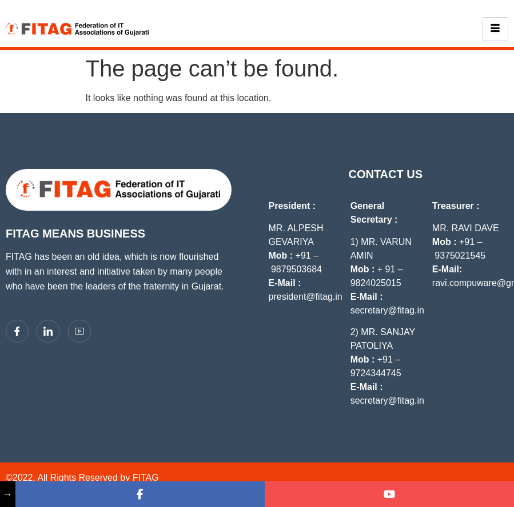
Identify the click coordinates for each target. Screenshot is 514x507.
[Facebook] (17, 331)
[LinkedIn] (48, 331)
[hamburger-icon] (495, 29)
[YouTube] (79, 331)
